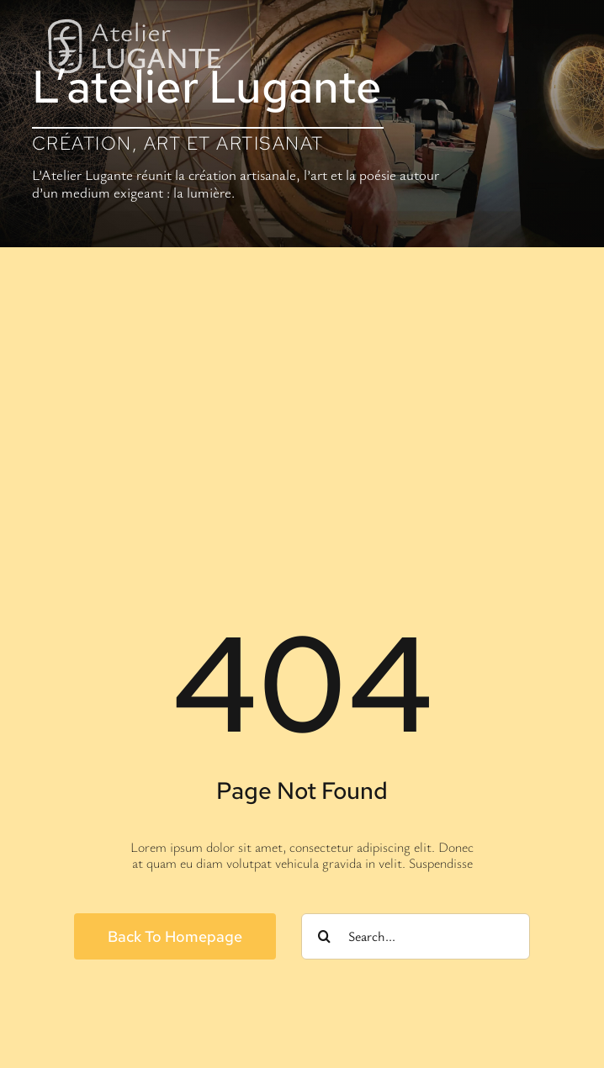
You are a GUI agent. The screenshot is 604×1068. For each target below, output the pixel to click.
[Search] (324, 936)
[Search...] (415, 936)
